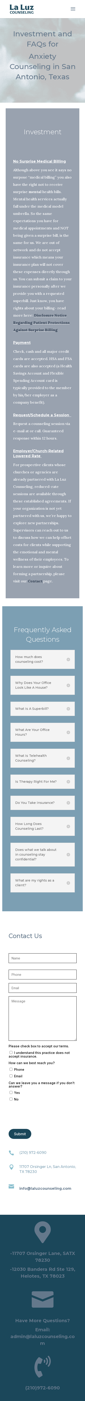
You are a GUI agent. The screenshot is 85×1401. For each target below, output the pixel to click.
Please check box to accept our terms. (39, 1046)
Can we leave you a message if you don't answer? (42, 1084)
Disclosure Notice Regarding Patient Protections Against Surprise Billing (41, 322)
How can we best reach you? (32, 1063)
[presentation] (43, 1117)
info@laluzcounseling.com (45, 1188)
